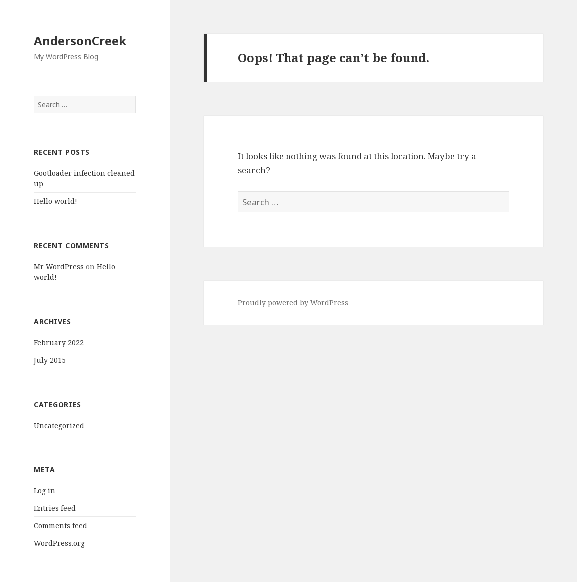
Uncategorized (59, 425)
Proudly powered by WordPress (293, 302)
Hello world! (55, 201)
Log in (44, 490)
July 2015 (50, 360)
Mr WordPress (59, 266)
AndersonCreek (80, 40)
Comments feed (60, 525)
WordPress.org (59, 543)
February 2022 (59, 342)
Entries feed (55, 508)
